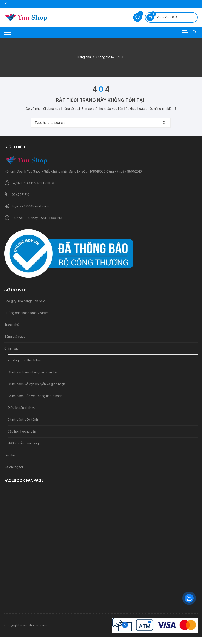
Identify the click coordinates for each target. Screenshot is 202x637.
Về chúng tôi (13, 467)
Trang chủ (11, 325)
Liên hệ (9, 455)
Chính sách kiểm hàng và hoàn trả (32, 372)
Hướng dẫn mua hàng (23, 443)
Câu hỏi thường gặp (22, 431)
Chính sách (12, 348)
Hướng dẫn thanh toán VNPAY (26, 313)
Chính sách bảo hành (23, 419)
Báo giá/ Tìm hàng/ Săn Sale (24, 301)
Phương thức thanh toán (25, 360)
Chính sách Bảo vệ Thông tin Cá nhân (35, 396)
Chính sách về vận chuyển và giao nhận (37, 384)
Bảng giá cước (15, 336)
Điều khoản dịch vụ (22, 408)
